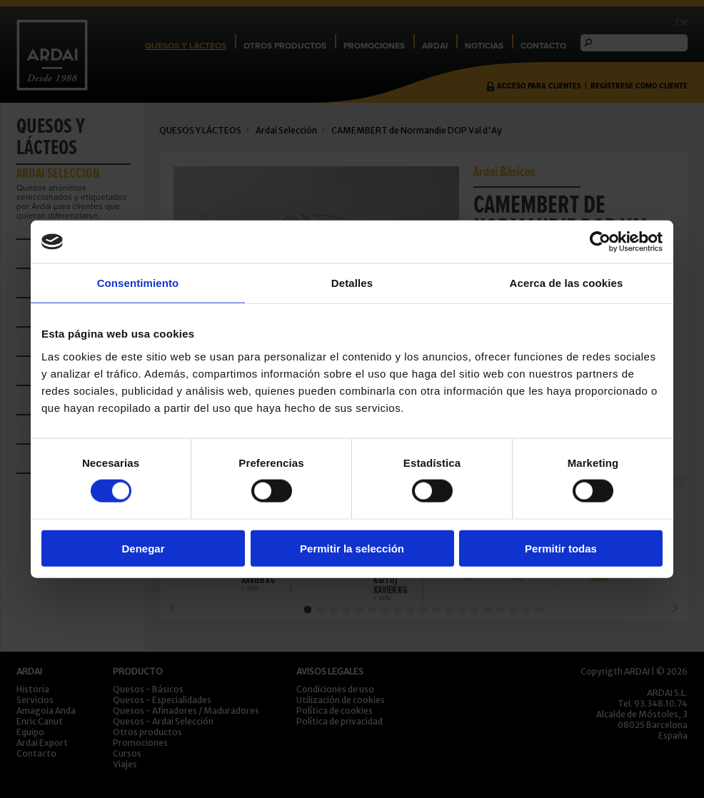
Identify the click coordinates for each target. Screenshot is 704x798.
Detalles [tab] (352, 283)
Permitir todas (561, 548)
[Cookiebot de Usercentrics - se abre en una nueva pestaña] (600, 242)
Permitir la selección (352, 548)
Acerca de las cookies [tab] (566, 283)
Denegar (142, 548)
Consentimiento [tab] (138, 283)
